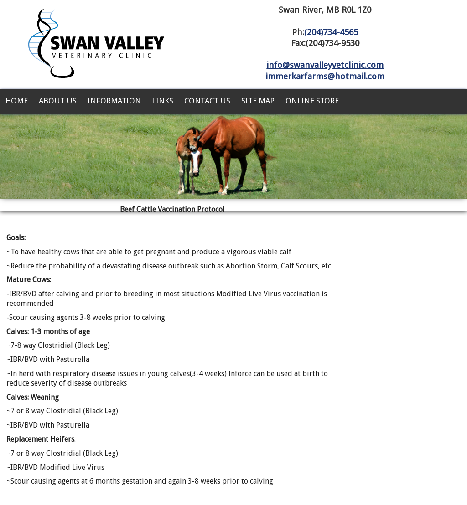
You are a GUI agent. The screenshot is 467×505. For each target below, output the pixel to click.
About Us (58, 100)
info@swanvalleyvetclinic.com (325, 65)
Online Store (312, 100)
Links (162, 100)
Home (16, 100)
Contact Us (207, 100)
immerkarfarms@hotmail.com (324, 76)
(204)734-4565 (331, 32)
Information (114, 100)
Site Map (258, 100)
